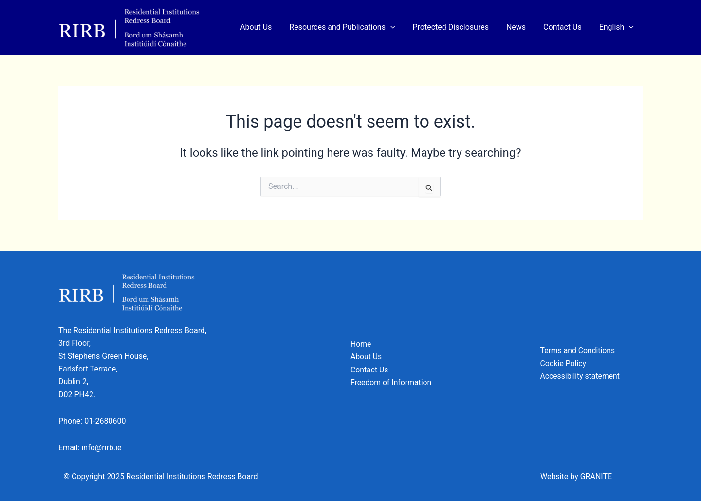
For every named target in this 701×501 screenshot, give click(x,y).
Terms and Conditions (578, 350)
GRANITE (596, 476)
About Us (266, 27)
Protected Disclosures (458, 27)
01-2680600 (105, 421)
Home (360, 344)
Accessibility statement (580, 376)
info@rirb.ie (101, 447)
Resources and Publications (351, 27)
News (521, 27)
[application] (399, 27)
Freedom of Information (391, 382)
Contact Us (565, 27)
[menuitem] (617, 27)
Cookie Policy (563, 363)
